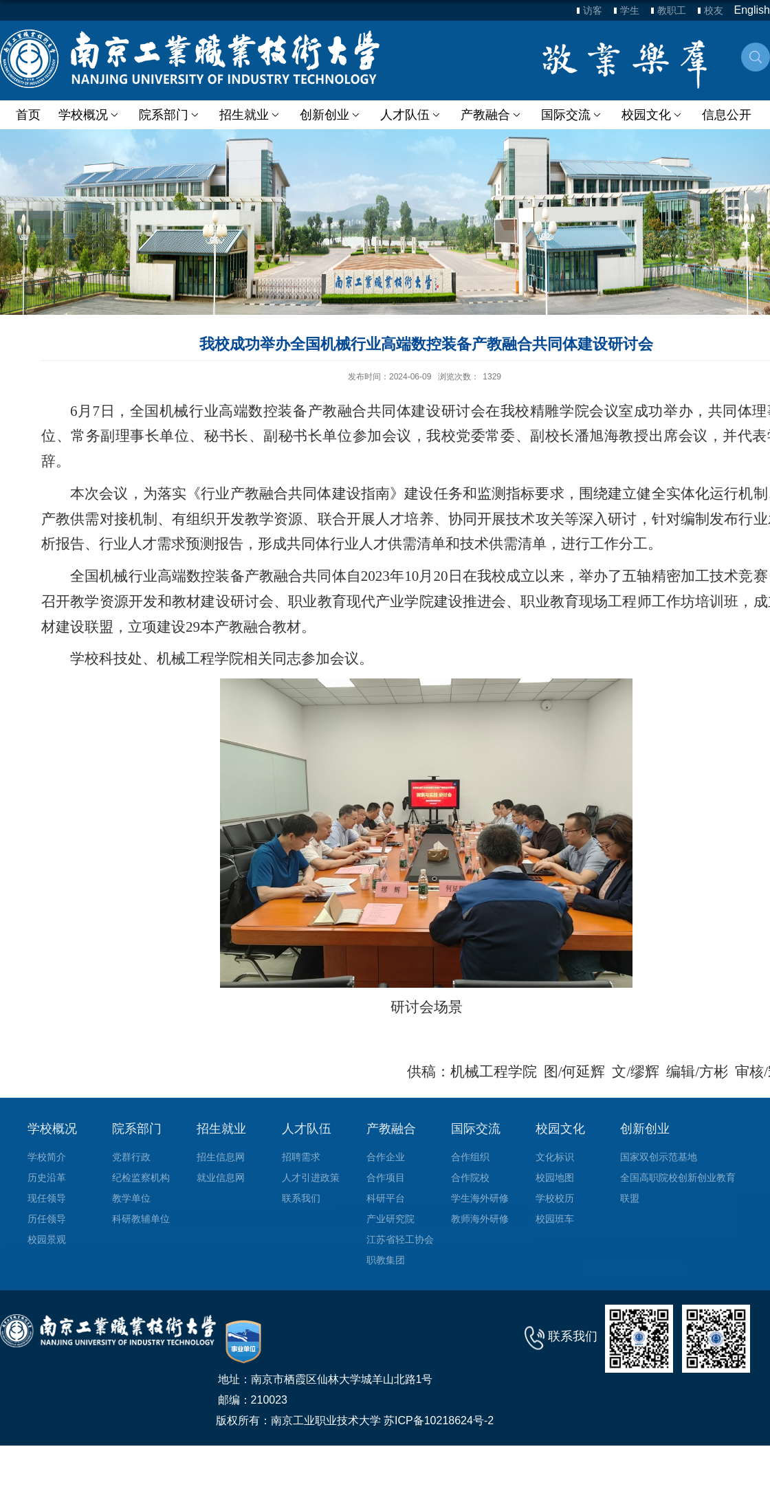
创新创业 (329, 115)
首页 (28, 115)
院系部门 (169, 115)
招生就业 (249, 115)
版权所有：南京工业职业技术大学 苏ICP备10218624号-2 (355, 1420)
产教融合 (489, 115)
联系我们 (572, 1336)
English (752, 10)
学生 (629, 10)
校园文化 (649, 115)
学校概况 (89, 115)
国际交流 (569, 115)
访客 (592, 10)
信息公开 (723, 115)
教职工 (671, 10)
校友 (713, 10)
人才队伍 (409, 115)
